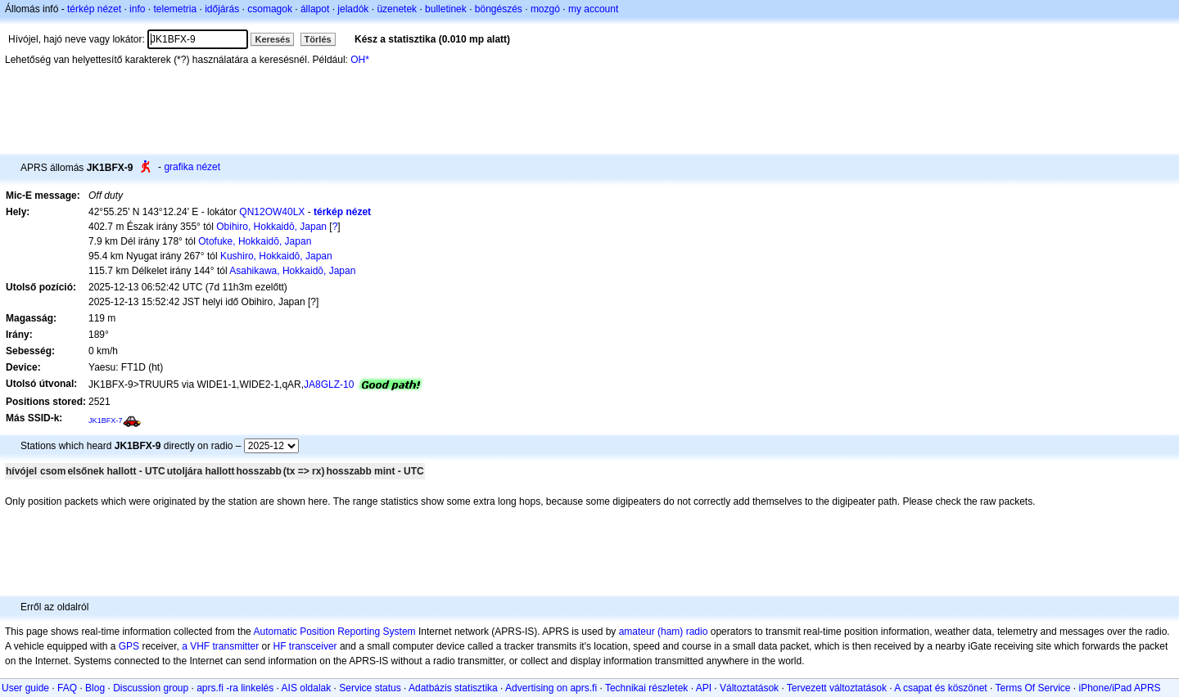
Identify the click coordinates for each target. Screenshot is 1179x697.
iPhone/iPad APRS (1120, 688)
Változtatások (749, 688)
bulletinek (446, 9)
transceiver (313, 646)
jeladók (352, 9)
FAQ (67, 688)
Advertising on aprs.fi (551, 688)
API (703, 688)
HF (280, 646)
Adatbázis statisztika (453, 688)
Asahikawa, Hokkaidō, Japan (292, 271)
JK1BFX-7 (105, 420)
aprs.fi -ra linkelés (234, 688)
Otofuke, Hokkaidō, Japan (254, 241)
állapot (314, 9)
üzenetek (397, 9)
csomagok (269, 9)
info (137, 9)
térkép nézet (94, 9)
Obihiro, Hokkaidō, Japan (271, 226)
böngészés (498, 9)
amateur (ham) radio (663, 631)
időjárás (222, 9)
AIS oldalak (307, 688)
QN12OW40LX (272, 212)
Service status (369, 688)
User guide (25, 688)
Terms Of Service (1032, 688)
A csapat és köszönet (940, 688)
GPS (129, 646)
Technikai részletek (646, 688)
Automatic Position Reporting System (334, 631)
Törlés (318, 39)
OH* (359, 59)
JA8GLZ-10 (329, 384)
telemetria (174, 9)
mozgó (545, 9)
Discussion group (150, 688)
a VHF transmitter (220, 646)
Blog (95, 688)
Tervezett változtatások (837, 688)
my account (593, 9)
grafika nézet (192, 167)
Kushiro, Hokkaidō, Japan (276, 256)
